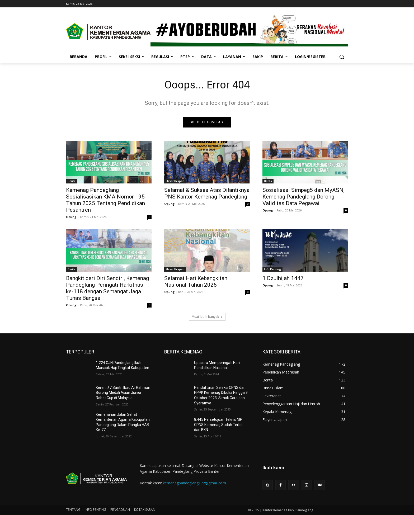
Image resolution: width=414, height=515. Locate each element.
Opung (71, 217)
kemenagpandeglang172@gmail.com (194, 482)
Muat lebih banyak (207, 316)
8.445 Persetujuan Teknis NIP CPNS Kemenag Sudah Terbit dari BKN (218, 424)
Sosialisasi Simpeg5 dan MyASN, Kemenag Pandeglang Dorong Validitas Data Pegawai (303, 196)
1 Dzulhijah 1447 (283, 278)
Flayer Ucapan (175, 181)
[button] (341, 56)
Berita (72, 181)
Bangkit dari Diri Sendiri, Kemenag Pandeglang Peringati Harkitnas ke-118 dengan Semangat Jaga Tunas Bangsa (107, 288)
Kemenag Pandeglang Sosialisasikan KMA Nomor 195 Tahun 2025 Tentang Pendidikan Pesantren (105, 200)
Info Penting (272, 269)
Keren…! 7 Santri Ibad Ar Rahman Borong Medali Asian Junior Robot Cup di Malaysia (123, 392)
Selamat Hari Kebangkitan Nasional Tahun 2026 (195, 281)
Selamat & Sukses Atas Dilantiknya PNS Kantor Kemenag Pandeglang (207, 193)
